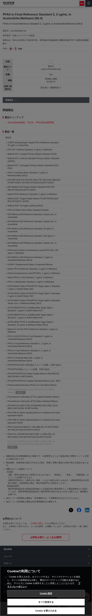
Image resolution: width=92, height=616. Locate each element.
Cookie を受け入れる (46, 610)
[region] (46, 591)
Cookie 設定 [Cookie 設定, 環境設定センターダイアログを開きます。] (46, 593)
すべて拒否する (46, 602)
